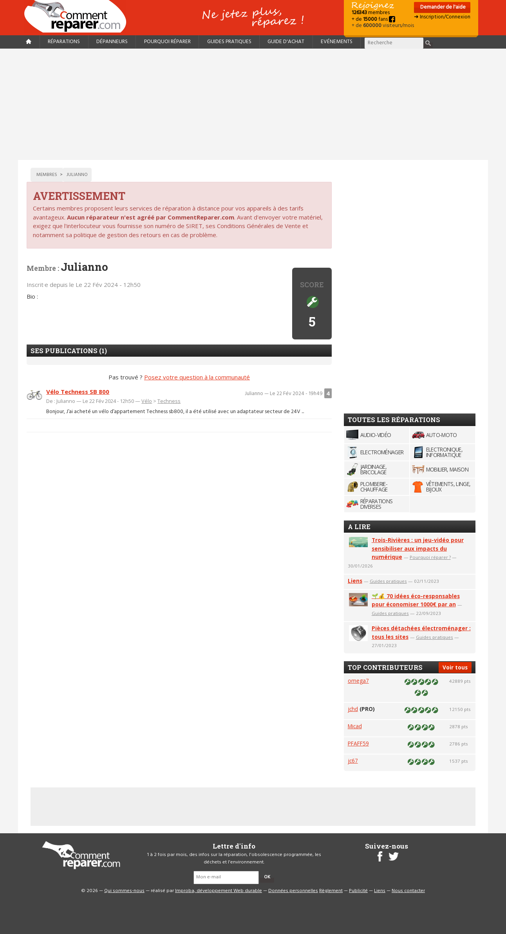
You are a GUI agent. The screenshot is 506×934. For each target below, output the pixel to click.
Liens (355, 580)
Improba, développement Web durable (218, 891)
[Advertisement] (253, 104)
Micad (355, 726)
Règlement (331, 891)
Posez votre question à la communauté (197, 377)
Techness (169, 400)
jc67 (353, 760)
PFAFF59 (358, 743)
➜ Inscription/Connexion (442, 17)
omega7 (358, 680)
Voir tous (455, 667)
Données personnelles (293, 891)
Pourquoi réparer (167, 42)
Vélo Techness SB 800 (77, 391)
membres (371, 13)
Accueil (78, 16)
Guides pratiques (229, 42)
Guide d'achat (285, 42)
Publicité (358, 891)
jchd (353, 709)
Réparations (64, 42)
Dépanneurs (112, 42)
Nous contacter (408, 891)
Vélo (146, 400)
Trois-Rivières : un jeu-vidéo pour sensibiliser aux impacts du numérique (418, 548)
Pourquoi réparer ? (430, 557)
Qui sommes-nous (124, 891)
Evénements (336, 42)
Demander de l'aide (442, 7)
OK (267, 877)
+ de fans (373, 19)
